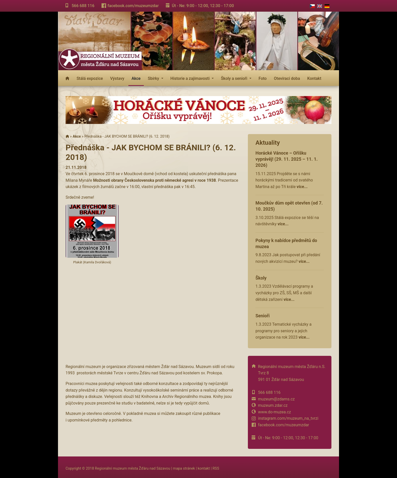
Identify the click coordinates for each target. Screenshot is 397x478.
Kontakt (314, 78)
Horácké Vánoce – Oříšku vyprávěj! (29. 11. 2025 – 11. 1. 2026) (286, 159)
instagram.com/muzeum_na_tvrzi (288, 418)
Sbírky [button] (154, 78)
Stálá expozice (89, 78)
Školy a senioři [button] (234, 78)
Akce (136, 78)
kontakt (204, 468)
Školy (261, 278)
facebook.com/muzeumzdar (133, 5)
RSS (215, 468)
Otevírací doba (287, 78)
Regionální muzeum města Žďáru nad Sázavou (132, 468)
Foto (263, 78)
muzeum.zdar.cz (273, 405)
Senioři (262, 315)
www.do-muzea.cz (274, 412)
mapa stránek (184, 468)
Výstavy (117, 78)
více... (302, 186)
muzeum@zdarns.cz (276, 399)
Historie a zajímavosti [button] (190, 78)
